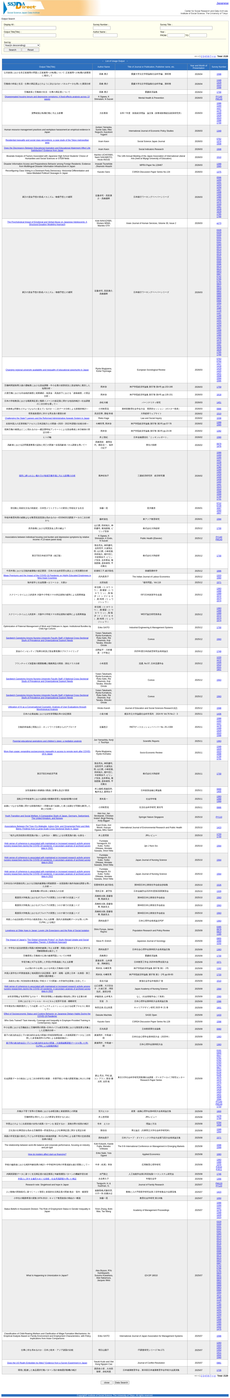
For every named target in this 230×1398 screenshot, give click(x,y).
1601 (219, 669)
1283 (219, 1343)
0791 (219, 281)
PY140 (219, 96)
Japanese (223, 3)
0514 (219, 249)
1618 (219, 394)
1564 (219, 846)
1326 (219, 662)
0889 (219, 296)
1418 (219, 366)
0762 (219, 139)
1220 (219, 657)
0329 (219, 232)
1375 (219, 172)
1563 (219, 639)
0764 (219, 361)
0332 (219, 240)
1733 (219, 834)
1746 (219, 1174)
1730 (219, 92)
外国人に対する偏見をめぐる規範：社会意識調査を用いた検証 (47, 1179)
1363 (219, 588)
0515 (219, 252)
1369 (219, 593)
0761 (219, 1058)
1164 (219, 106)
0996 (219, 301)
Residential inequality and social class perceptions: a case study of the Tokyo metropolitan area (47, 141)
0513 (219, 247)
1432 (219, 199)
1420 (219, 371)
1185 (219, 934)
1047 (219, 508)
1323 (219, 575)
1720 (219, 974)
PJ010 (219, 1167)
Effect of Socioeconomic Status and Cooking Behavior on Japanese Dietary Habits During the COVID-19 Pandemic (47, 1015)
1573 (219, 598)
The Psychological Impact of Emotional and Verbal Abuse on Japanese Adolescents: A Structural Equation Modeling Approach (47, 223)
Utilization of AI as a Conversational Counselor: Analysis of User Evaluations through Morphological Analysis (47, 708)
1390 (219, 197)
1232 (219, 943)
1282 (219, 431)
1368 (219, 591)
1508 (219, 144)
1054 (219, 303)
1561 (219, 207)
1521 (219, 667)
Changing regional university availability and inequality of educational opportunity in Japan (47, 370)
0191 (219, 1050)
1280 (219, 467)
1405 (219, 791)
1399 (219, 164)
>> (214, 56)
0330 (219, 235)
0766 (219, 279)
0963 (219, 298)
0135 (219, 1075)
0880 (219, 293)
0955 (219, 938)
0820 (219, 284)
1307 (219, 190)
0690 (219, 789)
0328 (219, 230)
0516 (219, 254)
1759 (219, 387)
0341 (219, 242)
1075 (219, 1077)
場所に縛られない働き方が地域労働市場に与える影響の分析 (47, 475)
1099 (219, 941)
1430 (219, 477)
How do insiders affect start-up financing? (47, 1154)
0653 (219, 271)
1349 (219, 80)
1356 (219, 1179)
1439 (219, 479)
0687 (219, 274)
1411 (219, 1352)
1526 (219, 885)
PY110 (219, 817)
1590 (219, 437)
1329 (219, 891)
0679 (219, 444)
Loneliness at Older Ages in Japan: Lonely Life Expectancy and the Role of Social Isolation (47, 930)
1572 (219, 596)
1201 (219, 182)
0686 (219, 409)
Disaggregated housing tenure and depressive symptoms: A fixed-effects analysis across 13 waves (47, 97)
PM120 (219, 1183)
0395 (219, 927)
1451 (219, 402)
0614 (219, 266)
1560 (219, 578)
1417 (219, 364)
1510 (219, 157)
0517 (219, 1055)
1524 (219, 489)
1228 (219, 462)
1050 (219, 510)
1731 (219, 499)
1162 (219, 968)
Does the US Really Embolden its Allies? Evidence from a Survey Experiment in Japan (47, 1363)
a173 (219, 223)
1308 (219, 192)
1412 (219, 664)
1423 (219, 827)
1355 (219, 194)
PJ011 (219, 1169)
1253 (219, 185)
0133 (219, 1070)
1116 (219, 310)
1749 (219, 651)
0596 (219, 177)
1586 (219, 1001)
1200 (219, 180)
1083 (219, 1154)
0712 (219, 503)
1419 (219, 368)
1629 (219, 212)
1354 (219, 1132)
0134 (219, 1072)
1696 (219, 571)
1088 (219, 103)
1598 (219, 74)
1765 (219, 214)
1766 (219, 216)
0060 (219, 1029)
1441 (219, 484)
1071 (219, 306)
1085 (219, 308)
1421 (219, 373)
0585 (219, 262)
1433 (219, 1015)
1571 (219, 582)
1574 (219, 601)
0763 (219, 359)
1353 (219, 1348)
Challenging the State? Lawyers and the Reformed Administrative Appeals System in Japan (47, 418)
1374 (219, 141)
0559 (219, 259)
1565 (219, 166)
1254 (219, 187)
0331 (219, 237)
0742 (219, 276)
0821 (219, 286)
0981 (219, 1363)
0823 (219, 932)
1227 (219, 108)
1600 (219, 1111)
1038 (219, 418)
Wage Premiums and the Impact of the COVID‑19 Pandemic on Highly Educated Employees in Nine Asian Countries (47, 576)
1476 (219, 446)
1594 (219, 378)
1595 (219, 381)
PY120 (219, 1186)
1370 (219, 1164)
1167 (219, 313)
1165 (219, 457)
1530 (219, 204)
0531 (219, 257)
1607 (219, 513)
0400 (219, 1053)
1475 (219, 202)
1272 (219, 660)
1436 (219, 714)
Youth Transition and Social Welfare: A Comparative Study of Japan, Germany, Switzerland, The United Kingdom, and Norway (47, 817)
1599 (219, 494)
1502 (219, 1355)
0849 (219, 288)
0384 (219, 245)
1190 (219, 315)
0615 (219, 269)
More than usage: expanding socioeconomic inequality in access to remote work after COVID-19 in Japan (47, 752)
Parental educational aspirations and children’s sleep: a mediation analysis (47, 741)
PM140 (219, 99)
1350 (219, 472)
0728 (219, 505)
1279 (219, 110)
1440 (219, 482)
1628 (219, 209)
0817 (219, 1067)
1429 (219, 83)
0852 (219, 291)
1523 (219, 85)
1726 (219, 1370)
